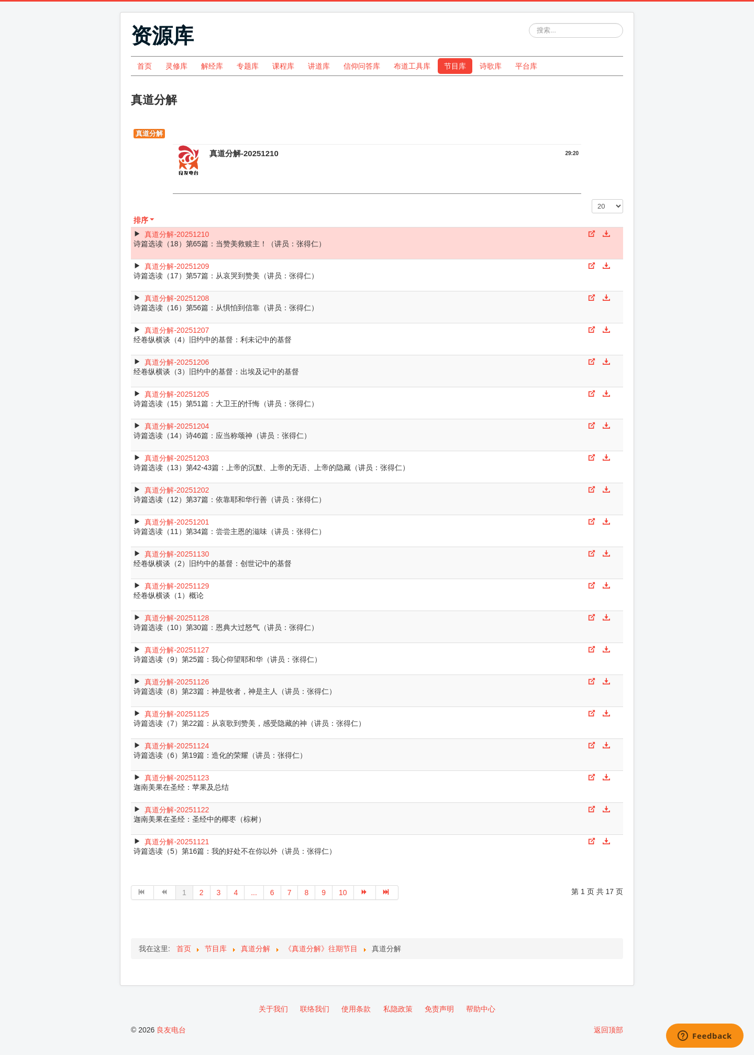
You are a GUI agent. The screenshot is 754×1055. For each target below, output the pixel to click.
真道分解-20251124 (177, 746)
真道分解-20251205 (177, 394)
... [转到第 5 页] (254, 892)
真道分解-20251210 (177, 234)
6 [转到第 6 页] (272, 892)
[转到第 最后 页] (387, 892)
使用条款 (356, 1009)
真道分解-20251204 (177, 426)
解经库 (212, 66)
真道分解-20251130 (177, 554)
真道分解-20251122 (177, 810)
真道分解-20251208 (177, 298)
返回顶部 (608, 1030)
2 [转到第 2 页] (201, 892)
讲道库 (319, 66)
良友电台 (171, 1030)
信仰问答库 (361, 66)
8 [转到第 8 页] (306, 892)
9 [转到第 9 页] (323, 892)
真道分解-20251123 (177, 778)
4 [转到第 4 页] (236, 892)
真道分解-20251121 (177, 842)
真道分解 (149, 133)
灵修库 (176, 66)
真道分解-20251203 (177, 458)
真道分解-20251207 (177, 330)
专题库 (248, 66)
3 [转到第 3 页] (219, 892)
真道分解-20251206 (177, 362)
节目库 (455, 66)
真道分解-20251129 (177, 586)
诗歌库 (491, 66)
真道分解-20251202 (177, 490)
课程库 (283, 66)
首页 (144, 66)
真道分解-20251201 (177, 522)
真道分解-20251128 (177, 618)
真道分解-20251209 (177, 266)
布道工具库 (412, 66)
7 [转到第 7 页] (289, 892)
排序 (145, 220)
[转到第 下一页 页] (365, 892)
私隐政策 (398, 1009)
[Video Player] (377, 184)
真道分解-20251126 (177, 682)
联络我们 (314, 1009)
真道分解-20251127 (177, 650)
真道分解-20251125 (177, 714)
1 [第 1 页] (184, 892)
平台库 (526, 66)
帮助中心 (480, 1009)
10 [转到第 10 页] (343, 892)
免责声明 (439, 1009)
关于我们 (273, 1009)
